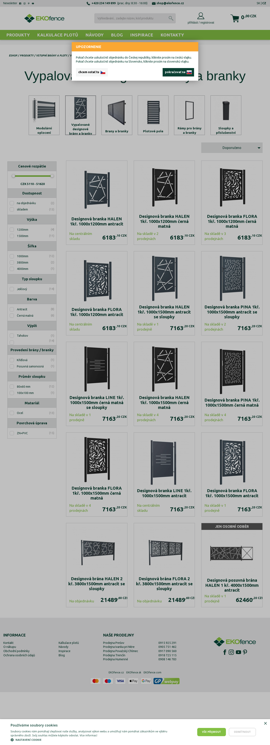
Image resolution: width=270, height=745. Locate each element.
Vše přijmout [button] (211, 732)
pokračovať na (178, 72)
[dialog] (135, 732)
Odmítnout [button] (242, 732)
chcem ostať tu (91, 72)
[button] (91, 740)
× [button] (265, 723)
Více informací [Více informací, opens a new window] (88, 735)
